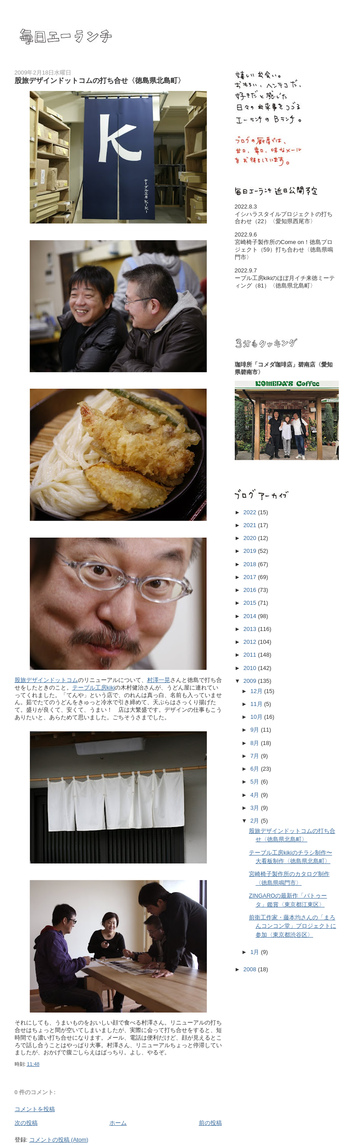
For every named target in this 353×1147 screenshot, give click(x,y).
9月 (255, 729)
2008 (251, 969)
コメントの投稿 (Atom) (59, 1139)
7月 (255, 756)
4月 (255, 795)
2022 (251, 512)
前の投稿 (210, 1122)
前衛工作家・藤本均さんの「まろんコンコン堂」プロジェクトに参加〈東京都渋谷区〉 (292, 926)
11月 (257, 704)
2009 (251, 681)
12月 (257, 691)
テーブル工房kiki (93, 687)
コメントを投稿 (35, 1109)
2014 (251, 616)
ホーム (118, 1122)
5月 (255, 781)
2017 (251, 577)
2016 (251, 590)
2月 (255, 820)
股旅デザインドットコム (46, 680)
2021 (251, 525)
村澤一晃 (158, 680)
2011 (251, 654)
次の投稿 (26, 1122)
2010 (251, 668)
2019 (251, 551)
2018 (251, 564)
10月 (257, 716)
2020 (251, 538)
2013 (251, 629)
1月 (255, 952)
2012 (251, 642)
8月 (255, 743)
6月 (255, 768)
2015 (251, 602)
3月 (255, 807)
